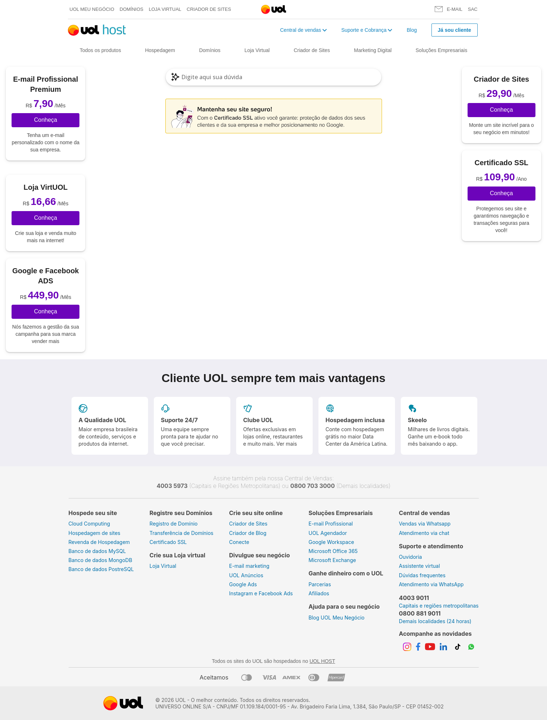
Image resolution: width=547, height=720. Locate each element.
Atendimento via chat (424, 533)
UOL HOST (322, 661)
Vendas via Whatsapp (425, 523)
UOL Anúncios (246, 575)
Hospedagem (160, 50)
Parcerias (320, 584)
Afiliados (319, 593)
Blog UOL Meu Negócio (337, 617)
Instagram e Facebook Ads (261, 593)
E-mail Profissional (331, 523)
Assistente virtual (419, 566)
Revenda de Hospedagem (99, 542)
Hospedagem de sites (95, 533)
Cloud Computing (89, 523)
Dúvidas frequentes (422, 575)
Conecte (239, 542)
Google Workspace (331, 542)
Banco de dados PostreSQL (101, 569)
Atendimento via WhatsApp (431, 584)
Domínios (131, 9)
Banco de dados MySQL (97, 551)
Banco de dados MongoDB (101, 560)
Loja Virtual (165, 9)
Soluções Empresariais (441, 50)
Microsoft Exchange (332, 560)
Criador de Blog (247, 533)
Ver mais (286, 444)
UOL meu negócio (92, 9)
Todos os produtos (100, 50)
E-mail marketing (249, 566)
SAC (473, 9)
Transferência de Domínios (181, 533)
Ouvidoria (410, 557)
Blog (412, 30)
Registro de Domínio (173, 523)
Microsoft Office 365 (333, 551)
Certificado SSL (168, 542)
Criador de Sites (209, 9)
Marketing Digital (372, 50)
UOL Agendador (328, 533)
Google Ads (243, 584)
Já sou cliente (454, 30)
